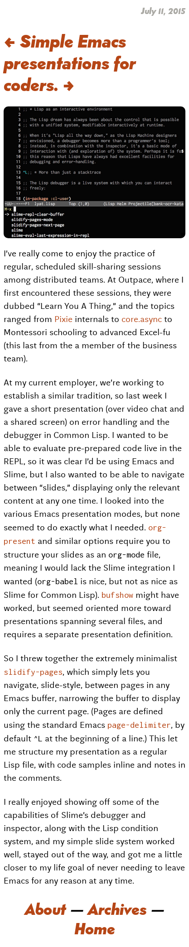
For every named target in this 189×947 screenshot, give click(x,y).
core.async (141, 319)
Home (94, 927)
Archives (117, 908)
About (45, 908)
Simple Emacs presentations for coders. (70, 62)
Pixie (63, 319)
